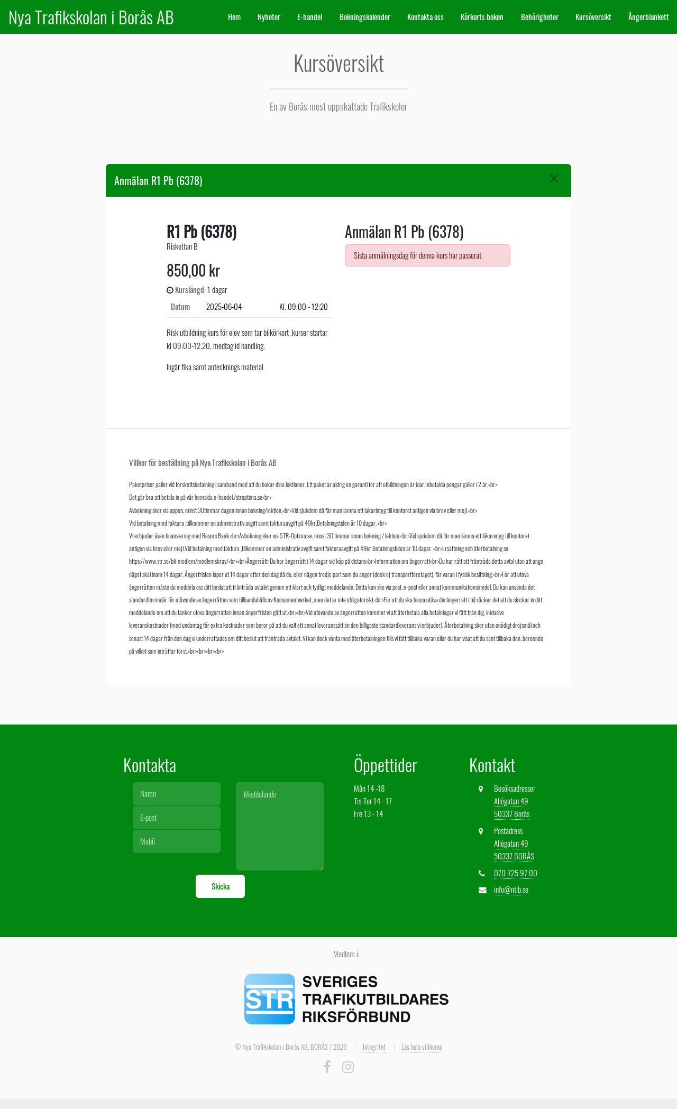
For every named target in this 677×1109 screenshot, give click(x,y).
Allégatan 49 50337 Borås (511, 807)
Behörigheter (540, 16)
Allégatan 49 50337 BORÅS (514, 849)
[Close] (554, 178)
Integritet (374, 1046)
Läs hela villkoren (421, 1046)
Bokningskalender (365, 16)
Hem (234, 16)
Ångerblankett (648, 16)
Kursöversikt (593, 16)
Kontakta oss (425, 16)
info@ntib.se (511, 889)
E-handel (309, 16)
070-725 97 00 (515, 872)
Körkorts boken (482, 16)
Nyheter (269, 16)
